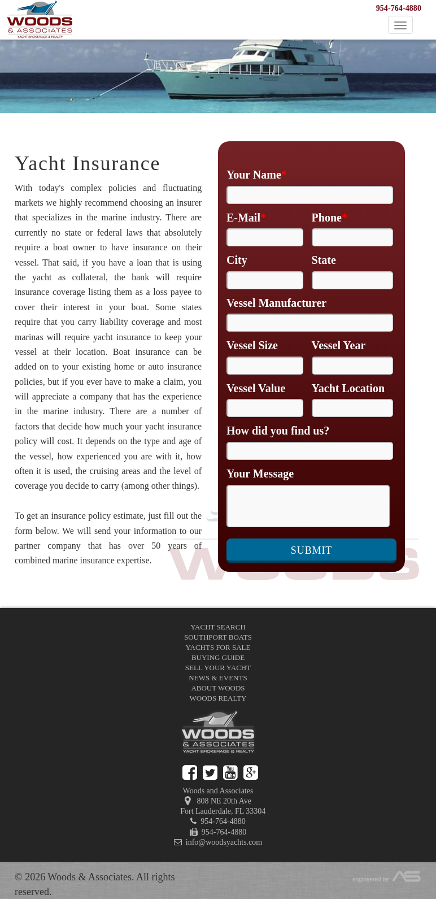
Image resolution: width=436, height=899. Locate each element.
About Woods (218, 688)
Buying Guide (218, 657)
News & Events (218, 678)
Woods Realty (218, 698)
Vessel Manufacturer (276, 303)
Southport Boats (218, 637)
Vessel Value (255, 388)
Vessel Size (252, 345)
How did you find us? (277, 430)
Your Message (260, 473)
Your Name (256, 174)
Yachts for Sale (218, 647)
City (236, 260)
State (324, 260)
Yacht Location (348, 388)
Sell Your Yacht (218, 667)
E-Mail (246, 217)
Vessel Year (339, 345)
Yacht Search (218, 627)
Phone (329, 217)
